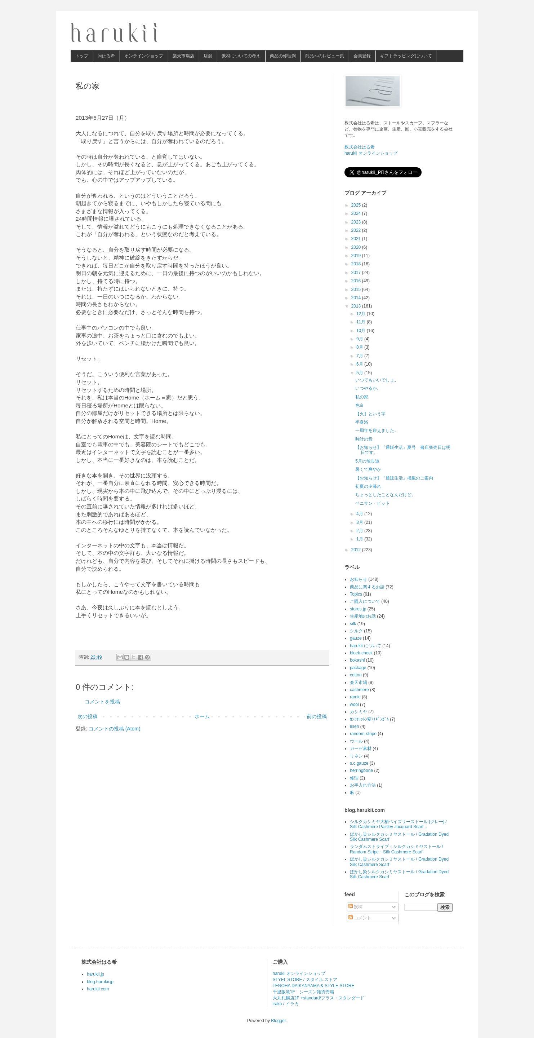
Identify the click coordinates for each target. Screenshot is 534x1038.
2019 (356, 255)
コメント (359, 917)
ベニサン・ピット (372, 503)
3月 (360, 522)
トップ (81, 55)
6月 (360, 364)
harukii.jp (95, 974)
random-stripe (363, 733)
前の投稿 (317, 716)
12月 (361, 313)
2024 (356, 213)
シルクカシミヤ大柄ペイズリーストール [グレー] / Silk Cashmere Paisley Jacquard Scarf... (398, 824)
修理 (354, 778)
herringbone (361, 770)
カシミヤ (358, 711)
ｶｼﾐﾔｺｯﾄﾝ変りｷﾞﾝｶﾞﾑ (369, 719)
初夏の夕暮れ (368, 486)
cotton (356, 674)
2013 (356, 306)
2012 (356, 549)
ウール (356, 741)
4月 (360, 513)
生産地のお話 (363, 616)
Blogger (278, 1020)
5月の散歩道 (367, 461)
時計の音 (364, 439)
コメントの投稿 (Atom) (115, 729)
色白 (359, 405)
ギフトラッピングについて (406, 55)
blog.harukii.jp (100, 981)
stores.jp (358, 608)
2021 (356, 238)
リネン (356, 756)
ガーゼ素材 (360, 748)
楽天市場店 (183, 55)
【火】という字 (370, 413)
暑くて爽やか (368, 469)
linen (354, 726)
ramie (355, 696)
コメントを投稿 (102, 701)
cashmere (359, 689)
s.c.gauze (359, 763)
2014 (356, 297)
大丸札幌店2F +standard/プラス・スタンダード (318, 998)
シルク (356, 630)
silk (353, 623)
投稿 (355, 906)
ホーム (202, 716)
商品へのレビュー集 (324, 55)
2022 (356, 230)
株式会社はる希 (359, 147)
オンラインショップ (143, 55)
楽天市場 (358, 682)
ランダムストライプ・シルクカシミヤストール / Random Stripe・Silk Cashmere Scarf (396, 849)
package (358, 667)
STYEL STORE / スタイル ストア (305, 979)
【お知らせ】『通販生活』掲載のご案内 (394, 478)
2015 (356, 289)
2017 (356, 272)
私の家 (361, 396)
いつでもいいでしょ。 (377, 380)
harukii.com (98, 988)
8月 (360, 347)
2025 (356, 205)
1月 (360, 539)
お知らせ (358, 579)
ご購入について (365, 601)
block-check (361, 652)
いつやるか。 (368, 388)
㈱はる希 (106, 55)
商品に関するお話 (367, 586)
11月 (361, 321)
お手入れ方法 (363, 785)
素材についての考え (241, 55)
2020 (356, 247)
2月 (360, 530)
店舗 (208, 55)
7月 (360, 355)
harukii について (365, 645)
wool (354, 704)
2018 (356, 263)
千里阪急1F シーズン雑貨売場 (303, 991)
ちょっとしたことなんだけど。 (385, 494)
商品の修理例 (283, 55)
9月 (360, 338)
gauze (356, 638)
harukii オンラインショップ (370, 153)
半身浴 (361, 422)
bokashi (357, 660)
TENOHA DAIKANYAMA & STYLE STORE (314, 985)
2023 (356, 222)
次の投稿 (87, 716)
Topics (356, 594)
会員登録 (362, 55)
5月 (360, 372)
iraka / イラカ (286, 1003)
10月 (361, 330)
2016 (356, 280)
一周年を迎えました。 (377, 430)
